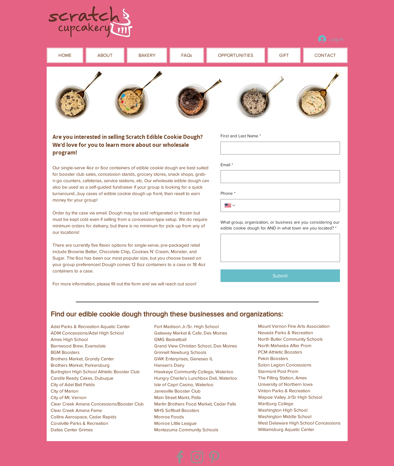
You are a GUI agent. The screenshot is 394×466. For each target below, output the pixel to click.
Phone (228, 193)
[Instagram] (197, 456)
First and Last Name (240, 136)
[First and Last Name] (278, 148)
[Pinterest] (214, 456)
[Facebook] (179, 456)
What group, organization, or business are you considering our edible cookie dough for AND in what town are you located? (280, 225)
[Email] (278, 176)
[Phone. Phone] (286, 205)
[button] (105, 55)
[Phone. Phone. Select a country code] (230, 205)
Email (226, 165)
